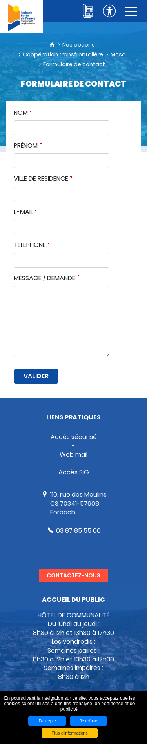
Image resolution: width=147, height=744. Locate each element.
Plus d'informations (69, 733)
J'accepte (47, 721)
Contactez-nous (73, 575)
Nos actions (78, 45)
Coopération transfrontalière (63, 54)
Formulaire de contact (74, 64)
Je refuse (88, 721)
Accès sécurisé (74, 436)
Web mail (73, 454)
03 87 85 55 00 (78, 530)
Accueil (52, 45)
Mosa (118, 54)
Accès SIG (73, 472)
